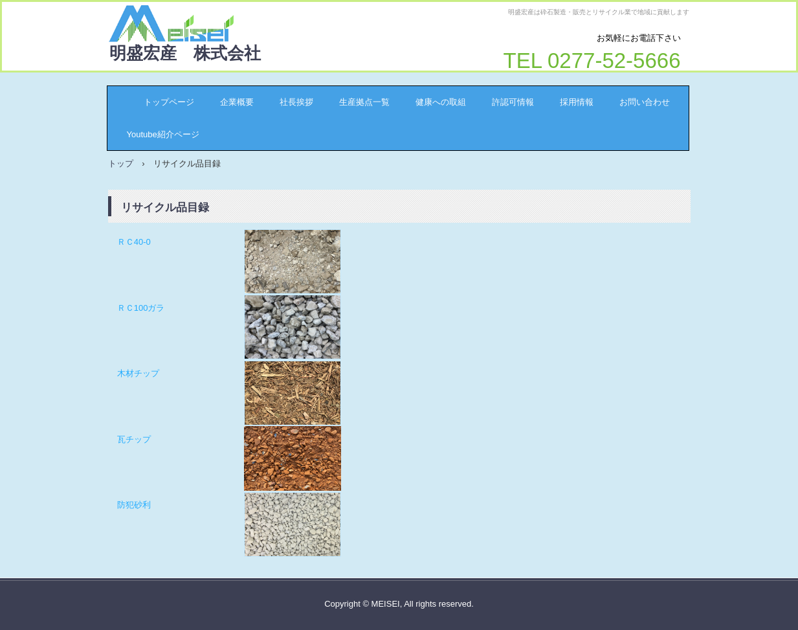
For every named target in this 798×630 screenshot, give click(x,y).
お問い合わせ (644, 102)
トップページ (160, 102)
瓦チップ (134, 439)
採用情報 (576, 102)
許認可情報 (513, 102)
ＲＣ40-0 (134, 242)
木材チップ (138, 373)
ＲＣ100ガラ (141, 308)
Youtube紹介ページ (163, 134)
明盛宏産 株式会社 (185, 53)
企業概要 (237, 102)
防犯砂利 (134, 505)
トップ (120, 163)
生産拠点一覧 (364, 102)
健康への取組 (441, 102)
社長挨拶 (296, 102)
